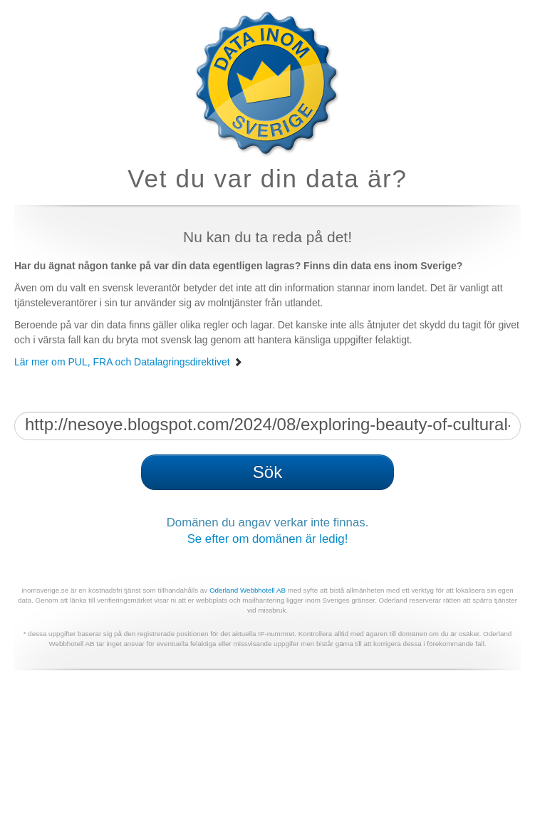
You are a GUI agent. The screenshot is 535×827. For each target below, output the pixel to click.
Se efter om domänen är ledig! (267, 539)
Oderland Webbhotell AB (247, 590)
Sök (267, 472)
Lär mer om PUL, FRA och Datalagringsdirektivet (128, 362)
